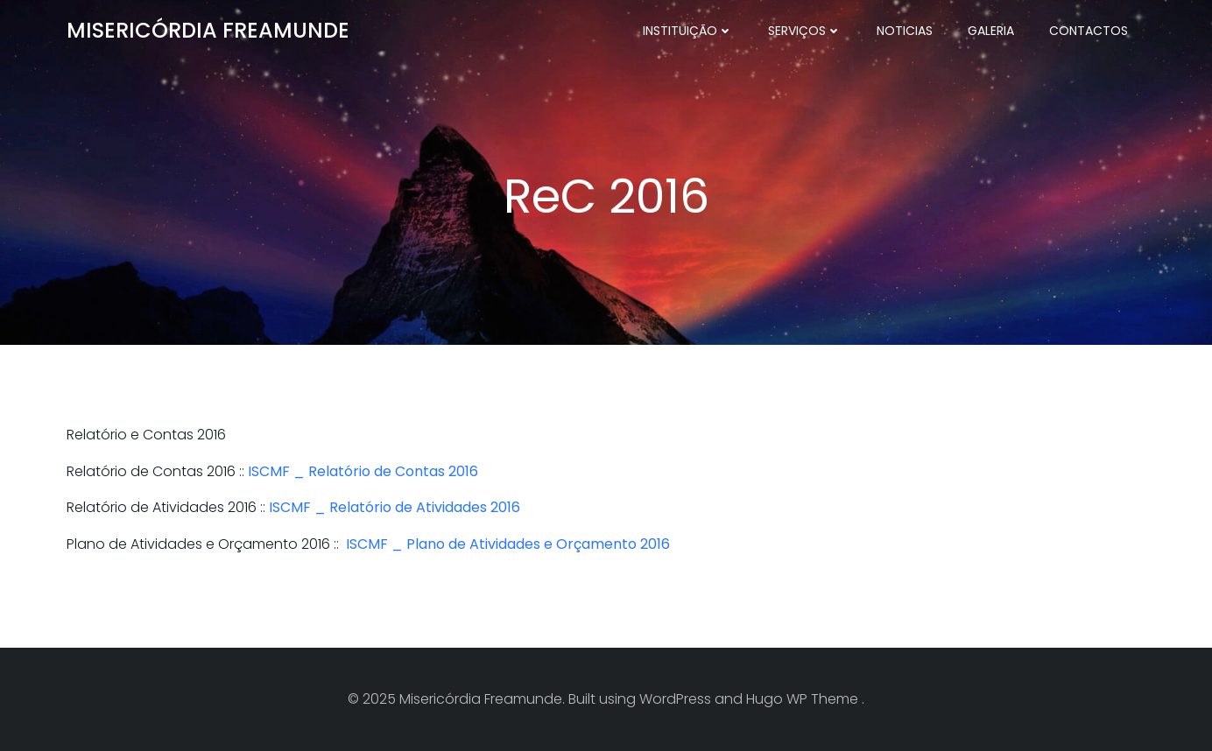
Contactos (1088, 30)
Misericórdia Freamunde (208, 30)
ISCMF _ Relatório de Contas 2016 (363, 471)
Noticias (905, 30)
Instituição (688, 30)
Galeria (991, 30)
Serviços (805, 30)
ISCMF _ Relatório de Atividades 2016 (394, 507)
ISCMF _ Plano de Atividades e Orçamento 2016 (508, 544)
